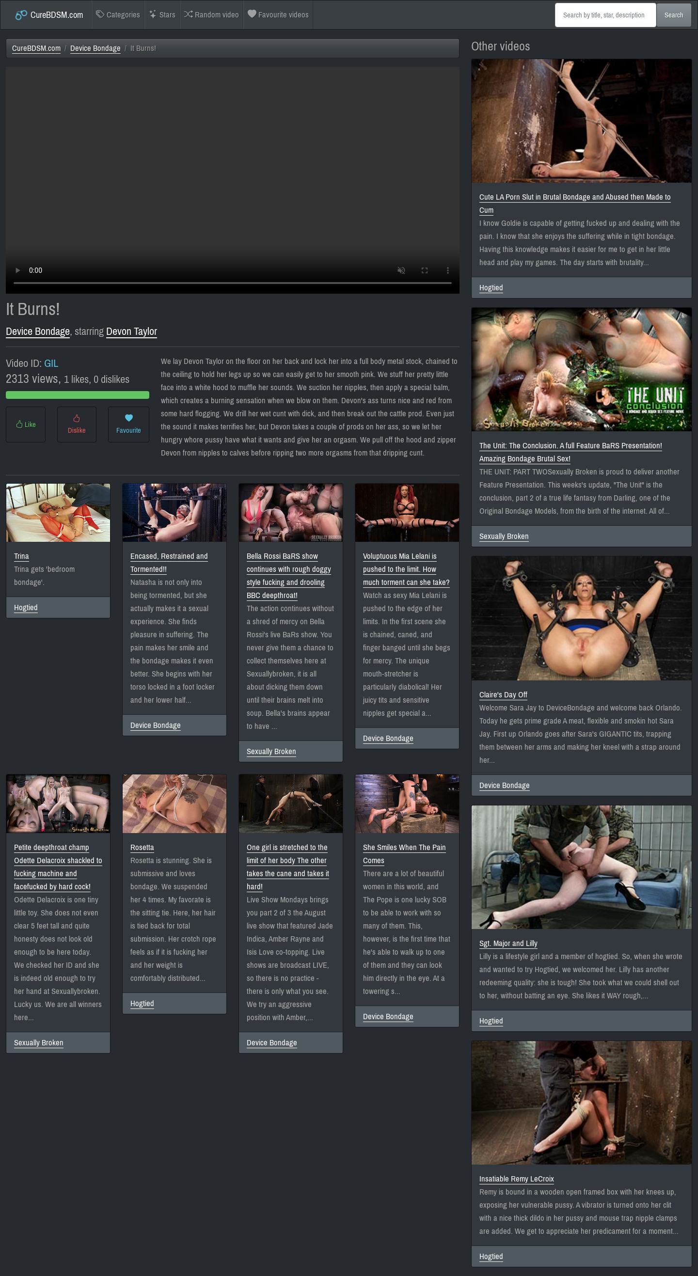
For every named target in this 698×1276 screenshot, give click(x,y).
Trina (21, 556)
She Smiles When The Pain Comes (404, 854)
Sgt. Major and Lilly (508, 943)
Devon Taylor (131, 331)
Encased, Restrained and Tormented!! (169, 563)
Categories (118, 14)
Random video (211, 14)
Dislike (77, 424)
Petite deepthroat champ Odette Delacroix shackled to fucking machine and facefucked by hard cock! (58, 867)
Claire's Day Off (503, 694)
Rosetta (142, 847)
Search (674, 15)
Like (26, 424)
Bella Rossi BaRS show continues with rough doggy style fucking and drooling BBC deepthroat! (289, 576)
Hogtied (26, 607)
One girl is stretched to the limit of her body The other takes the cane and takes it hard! (288, 867)
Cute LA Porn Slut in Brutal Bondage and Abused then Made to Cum (575, 203)
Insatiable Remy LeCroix (516, 1178)
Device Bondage (95, 48)
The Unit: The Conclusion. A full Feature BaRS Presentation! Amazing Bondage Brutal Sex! (570, 452)
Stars (162, 14)
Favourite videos (278, 14)
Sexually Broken (271, 751)
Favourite (128, 424)
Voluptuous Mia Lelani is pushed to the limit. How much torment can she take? (406, 569)
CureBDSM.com (48, 15)
